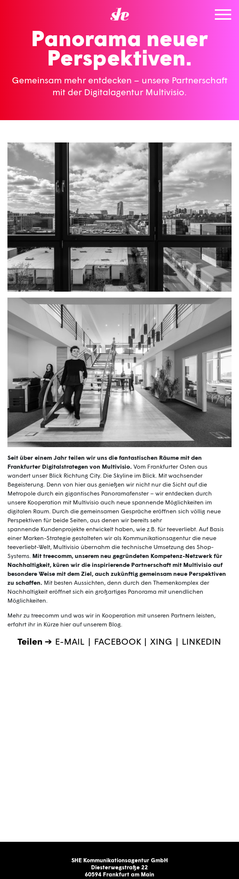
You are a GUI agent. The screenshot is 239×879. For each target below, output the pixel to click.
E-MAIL (69, 641)
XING (161, 641)
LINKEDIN (201, 641)
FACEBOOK (117, 641)
